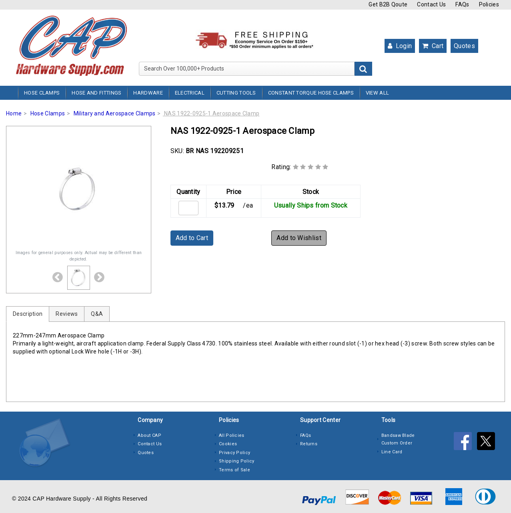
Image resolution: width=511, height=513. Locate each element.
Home (14, 113)
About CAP (149, 435)
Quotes (464, 46)
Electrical (189, 93)
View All (377, 93)
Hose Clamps (42, 93)
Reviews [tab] (67, 314)
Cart (432, 46)
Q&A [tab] (97, 314)
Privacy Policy (234, 452)
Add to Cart (192, 238)
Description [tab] (27, 314)
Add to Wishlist (299, 238)
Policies (489, 4)
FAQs (462, 4)
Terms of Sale (234, 470)
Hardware (147, 93)
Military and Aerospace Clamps (115, 113)
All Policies (231, 435)
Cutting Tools (236, 93)
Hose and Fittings (96, 93)
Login (400, 46)
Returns (308, 443)
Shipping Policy (236, 461)
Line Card (392, 451)
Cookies (228, 443)
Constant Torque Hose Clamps (311, 93)
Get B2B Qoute (388, 4)
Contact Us (431, 4)
